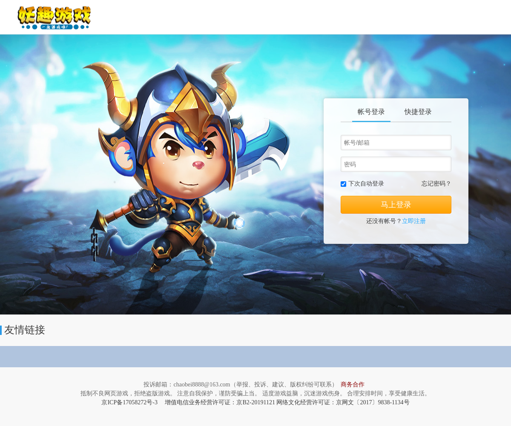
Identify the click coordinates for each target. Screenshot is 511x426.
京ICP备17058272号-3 (129, 402)
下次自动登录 (366, 183)
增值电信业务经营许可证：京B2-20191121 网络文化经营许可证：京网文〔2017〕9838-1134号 (287, 402)
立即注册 (414, 221)
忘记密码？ (436, 183)
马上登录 (396, 204)
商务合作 (353, 384)
